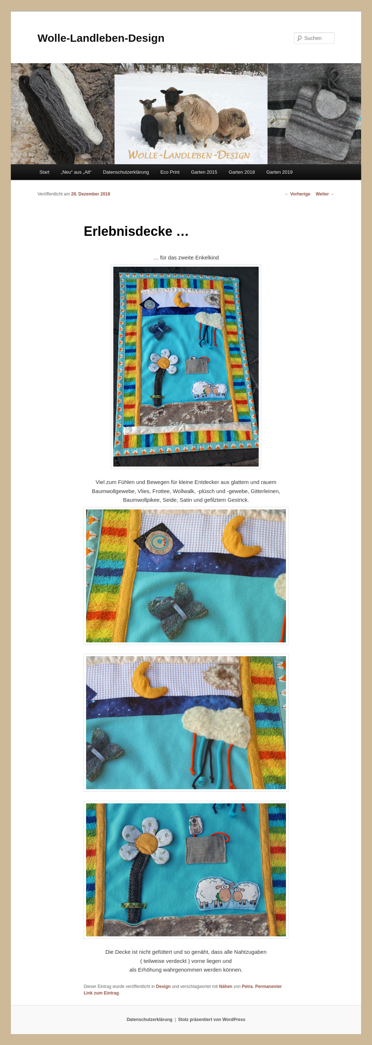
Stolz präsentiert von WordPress (211, 1019)
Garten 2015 (204, 172)
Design (163, 986)
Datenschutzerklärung (126, 172)
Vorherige (297, 194)
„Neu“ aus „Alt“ (76, 172)
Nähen (225, 986)
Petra (247, 986)
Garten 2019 (279, 172)
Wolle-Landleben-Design (100, 38)
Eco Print (169, 172)
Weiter (325, 194)
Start (44, 172)
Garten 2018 (242, 172)
